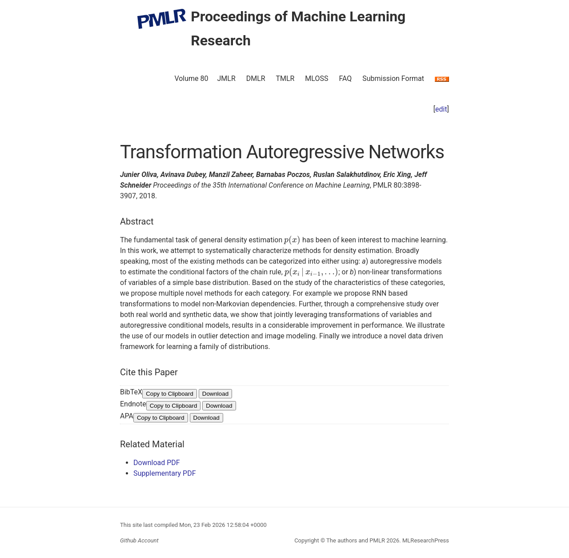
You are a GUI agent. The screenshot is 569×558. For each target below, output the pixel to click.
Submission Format (393, 78)
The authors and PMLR (355, 540)
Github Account (139, 540)
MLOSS (316, 78)
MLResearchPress (425, 540)
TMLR (285, 78)
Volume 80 (191, 78)
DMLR (255, 78)
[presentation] (292, 240)
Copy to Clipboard (169, 393)
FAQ (345, 78)
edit (441, 109)
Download (215, 393)
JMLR (226, 78)
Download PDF (156, 462)
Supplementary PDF (164, 473)
